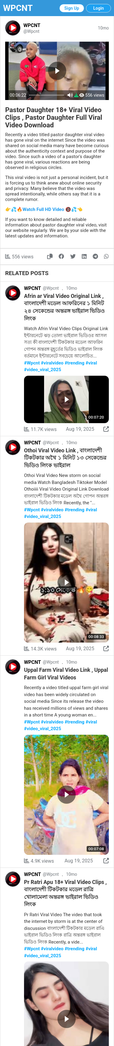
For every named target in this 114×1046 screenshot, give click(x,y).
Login (98, 8)
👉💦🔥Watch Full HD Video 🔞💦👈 (44, 209)
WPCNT (18, 8)
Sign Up (71, 8)
